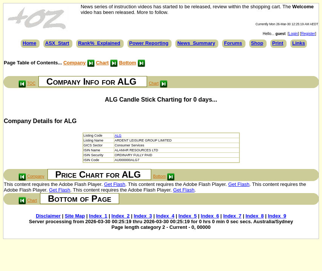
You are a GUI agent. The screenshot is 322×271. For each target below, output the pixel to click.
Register (308, 34)
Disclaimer (48, 216)
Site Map (75, 216)
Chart (102, 62)
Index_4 (165, 216)
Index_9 (277, 216)
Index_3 (143, 216)
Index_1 (98, 216)
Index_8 (254, 216)
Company (74, 62)
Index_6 (210, 216)
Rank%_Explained (99, 43)
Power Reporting (149, 43)
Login (293, 34)
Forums (233, 43)
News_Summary (196, 43)
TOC (31, 83)
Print (278, 43)
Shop (257, 43)
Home (29, 43)
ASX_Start (57, 43)
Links (298, 43)
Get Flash (114, 184)
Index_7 (232, 216)
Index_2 (120, 216)
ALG (118, 135)
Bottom (127, 62)
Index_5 (187, 216)
